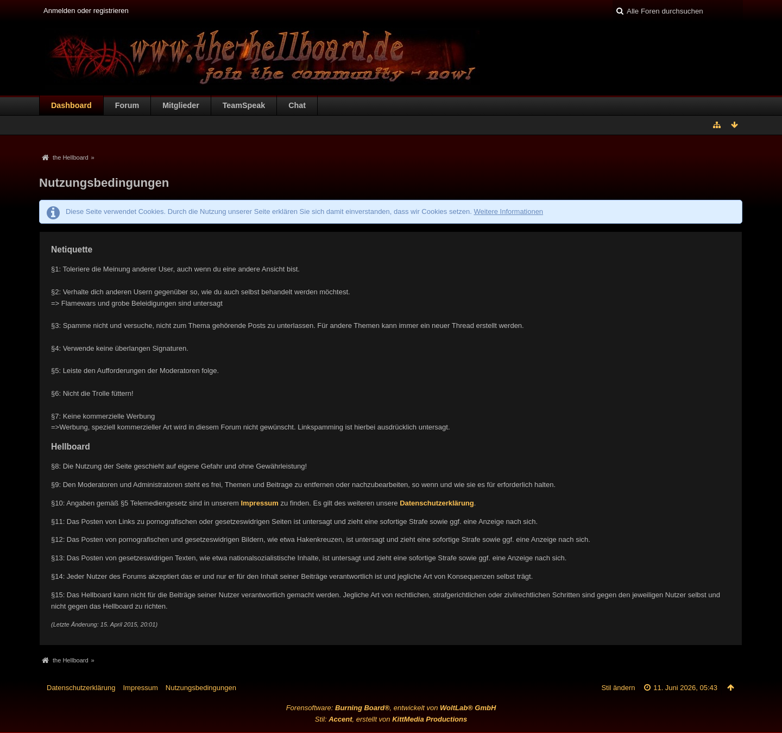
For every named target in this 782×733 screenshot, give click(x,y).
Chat (297, 105)
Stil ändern (618, 688)
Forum (127, 105)
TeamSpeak (244, 105)
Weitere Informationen (508, 211)
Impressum (260, 503)
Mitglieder (180, 105)
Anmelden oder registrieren (86, 11)
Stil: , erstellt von (391, 719)
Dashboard (71, 105)
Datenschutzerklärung (437, 503)
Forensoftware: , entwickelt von (391, 708)
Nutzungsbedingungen (201, 688)
